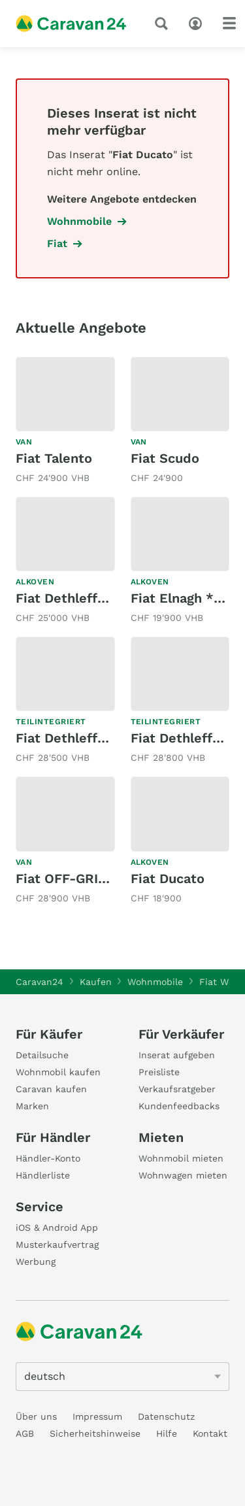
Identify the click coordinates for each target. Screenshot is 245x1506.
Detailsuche (42, 1055)
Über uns (36, 1416)
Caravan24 (39, 982)
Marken (32, 1106)
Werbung (36, 1261)
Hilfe (166, 1433)
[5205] (122, 1376)
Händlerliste (43, 1175)
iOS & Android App (57, 1227)
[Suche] (164, 23)
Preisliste (159, 1072)
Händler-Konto (48, 1158)
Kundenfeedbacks (179, 1106)
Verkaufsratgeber (177, 1089)
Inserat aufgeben (177, 1055)
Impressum (97, 1416)
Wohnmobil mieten (181, 1158)
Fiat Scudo (165, 458)
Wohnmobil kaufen (58, 1072)
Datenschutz (166, 1416)
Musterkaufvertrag (57, 1244)
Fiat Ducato (167, 878)
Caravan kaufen (51, 1089)
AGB (25, 1433)
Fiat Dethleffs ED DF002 (94, 598)
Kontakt (210, 1433)
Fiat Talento (54, 458)
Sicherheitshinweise (95, 1433)
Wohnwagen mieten (183, 1175)
